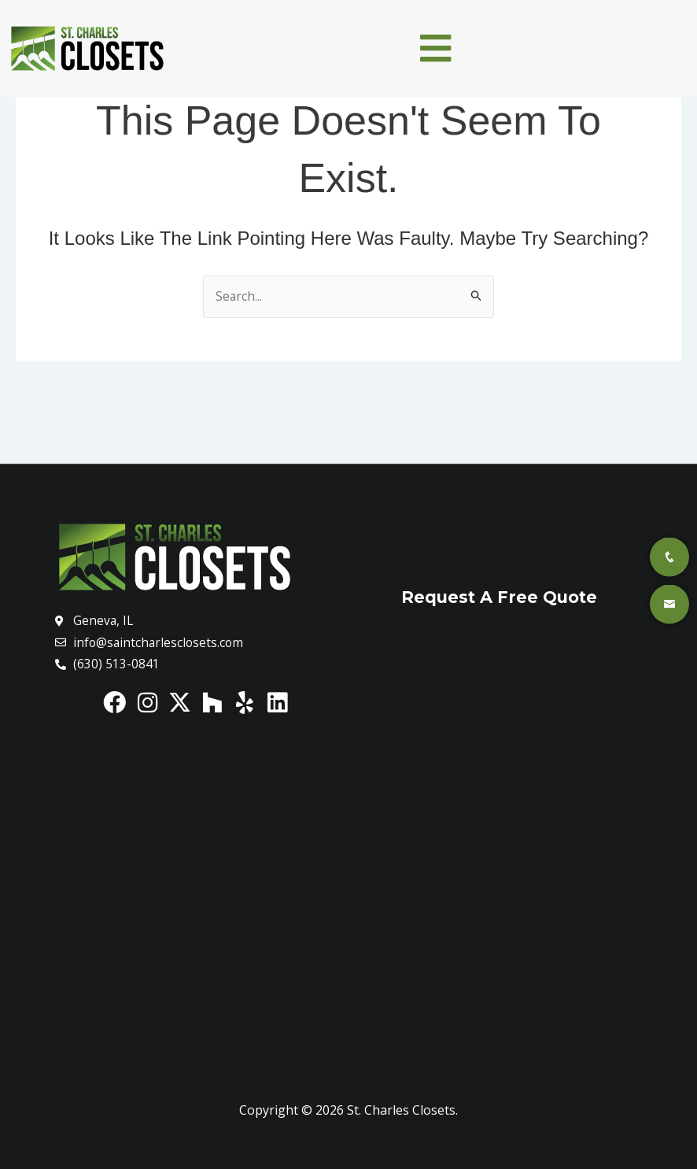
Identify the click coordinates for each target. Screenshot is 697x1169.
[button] (436, 48)
